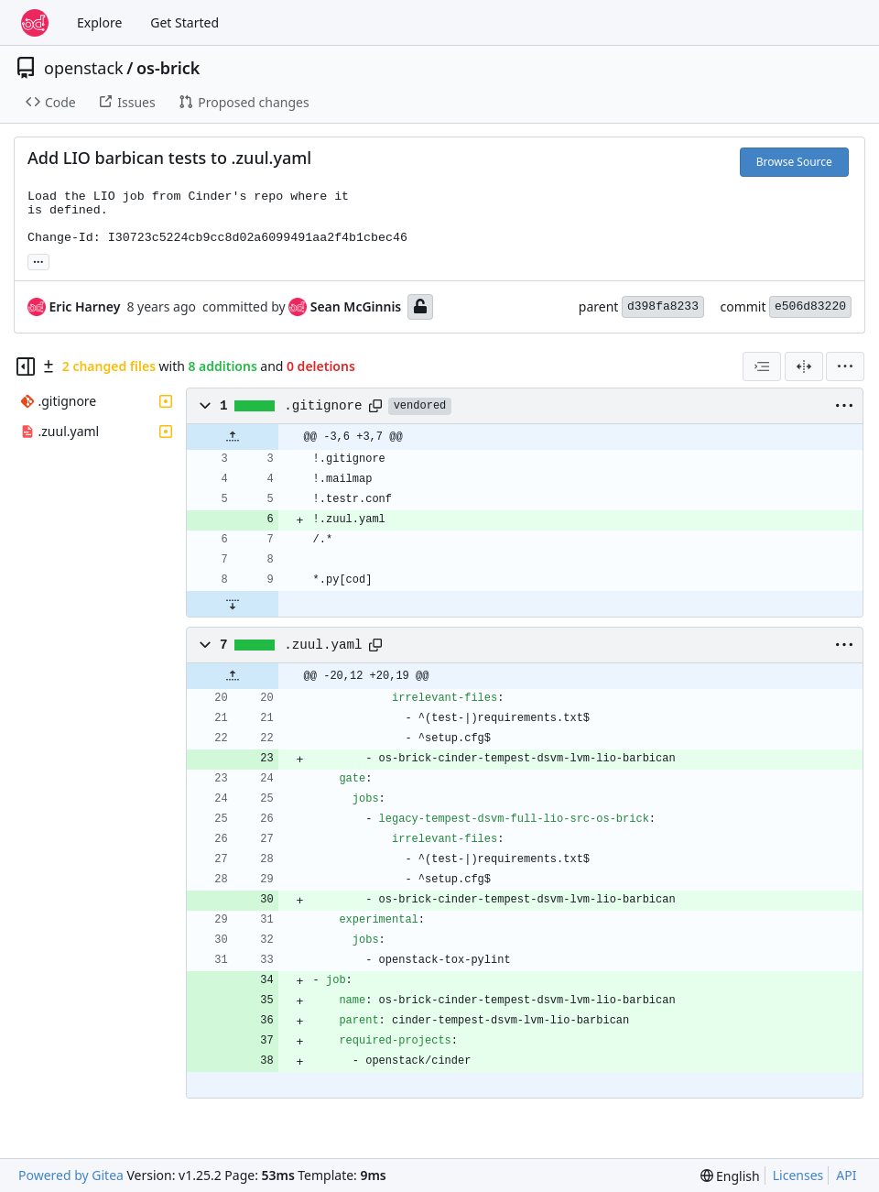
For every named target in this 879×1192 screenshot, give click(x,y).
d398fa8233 (663, 306)
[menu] (845, 366)
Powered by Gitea (71, 1175)
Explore (99, 22)
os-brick (168, 68)
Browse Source (794, 162)
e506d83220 (810, 306)
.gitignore (323, 406)
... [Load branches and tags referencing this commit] (38, 260)
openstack (84, 68)
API (846, 1175)
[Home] (34, 22)
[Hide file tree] (25, 366)
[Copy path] (375, 406)
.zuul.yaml (323, 645)
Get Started (184, 22)
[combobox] (762, 366)
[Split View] (804, 366)
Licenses (798, 1175)
